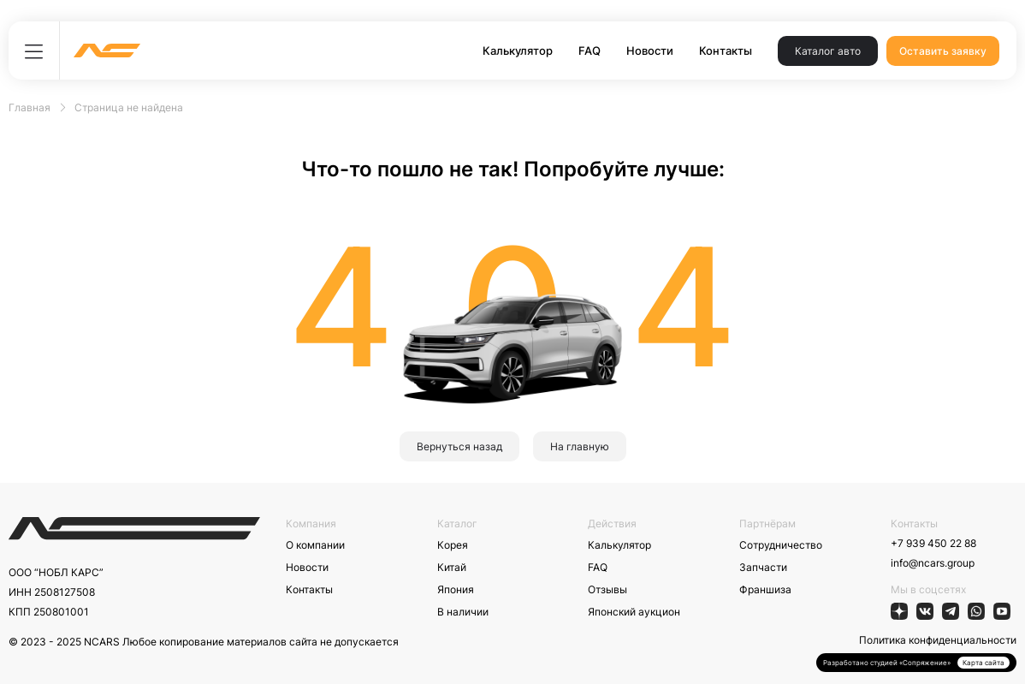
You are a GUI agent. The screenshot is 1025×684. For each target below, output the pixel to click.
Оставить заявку (942, 51)
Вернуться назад (459, 446)
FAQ (589, 50)
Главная (29, 107)
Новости (649, 50)
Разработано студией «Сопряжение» (887, 662)
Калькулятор (518, 50)
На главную (579, 446)
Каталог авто (828, 51)
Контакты (725, 50)
